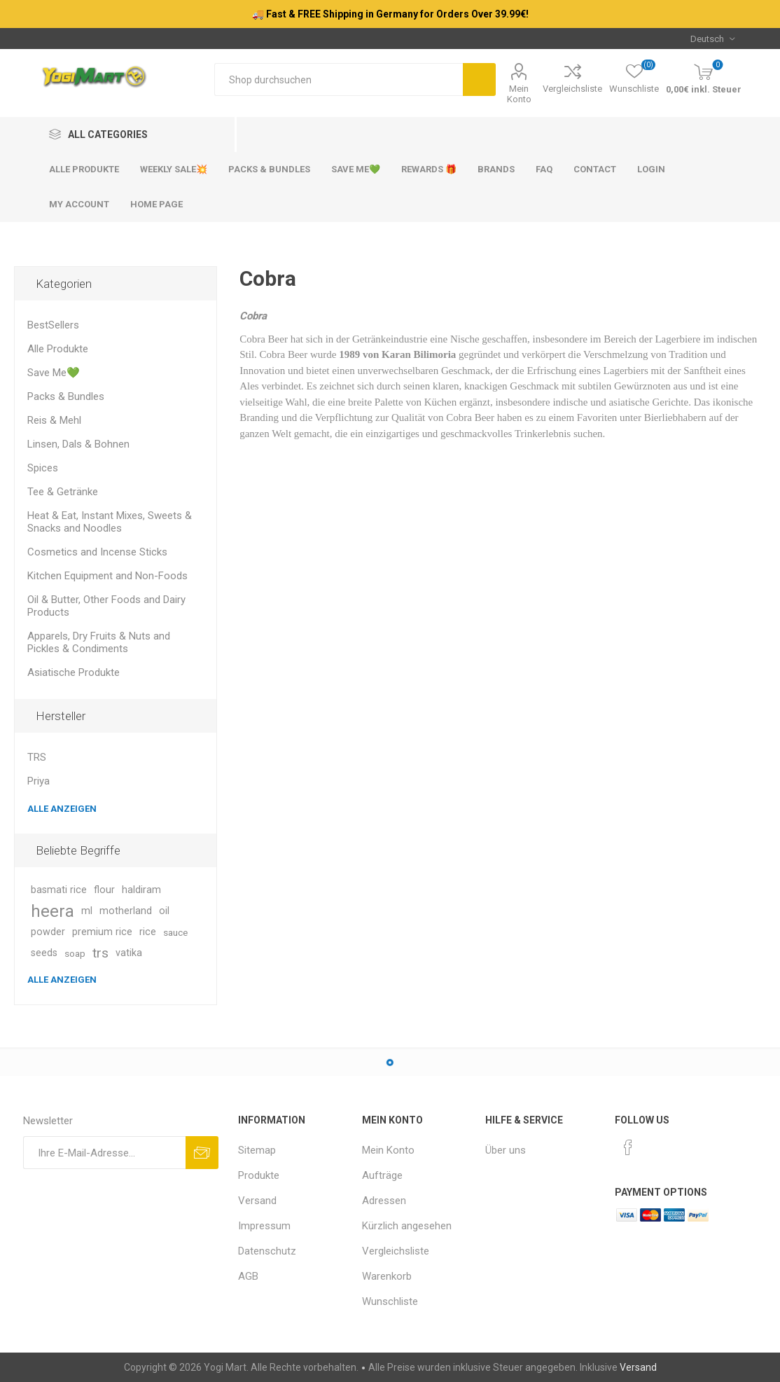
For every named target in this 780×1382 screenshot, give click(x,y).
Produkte (258, 1175)
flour (104, 890)
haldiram (141, 890)
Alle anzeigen (62, 808)
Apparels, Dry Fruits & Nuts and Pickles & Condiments (98, 642)
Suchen (479, 79)
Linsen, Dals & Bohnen (78, 444)
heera (52, 911)
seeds (44, 953)
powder (48, 932)
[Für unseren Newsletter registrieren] (104, 1152)
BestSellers (53, 325)
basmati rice (59, 890)
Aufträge (382, 1175)
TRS (36, 757)
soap (74, 953)
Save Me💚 (53, 372)
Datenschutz (267, 1251)
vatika (129, 953)
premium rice (102, 932)
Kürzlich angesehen (407, 1225)
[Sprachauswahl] (712, 38)
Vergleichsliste (572, 88)
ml (86, 911)
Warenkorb (387, 1276)
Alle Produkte (57, 349)
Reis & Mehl (54, 420)
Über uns (505, 1150)
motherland (125, 911)
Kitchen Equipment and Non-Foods (107, 575)
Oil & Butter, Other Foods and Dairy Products (106, 606)
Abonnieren (202, 1152)
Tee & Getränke (62, 491)
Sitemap (257, 1150)
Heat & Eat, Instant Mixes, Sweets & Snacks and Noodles (109, 521)
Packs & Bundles (65, 396)
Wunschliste (390, 1301)
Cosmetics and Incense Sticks (97, 552)
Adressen (384, 1200)
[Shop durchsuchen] (338, 79)
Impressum (264, 1225)
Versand (257, 1200)
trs (100, 953)
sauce (175, 932)
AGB (248, 1276)
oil (164, 911)
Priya (38, 781)
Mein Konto (519, 93)
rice (147, 932)
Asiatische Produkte (73, 672)
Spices (42, 468)
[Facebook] (628, 1147)
